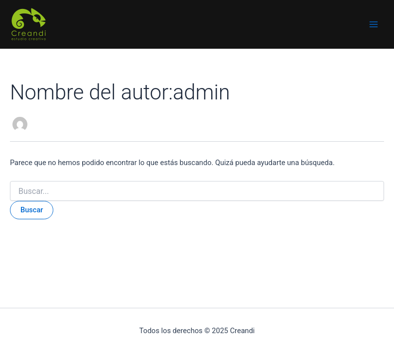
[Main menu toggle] (373, 24)
